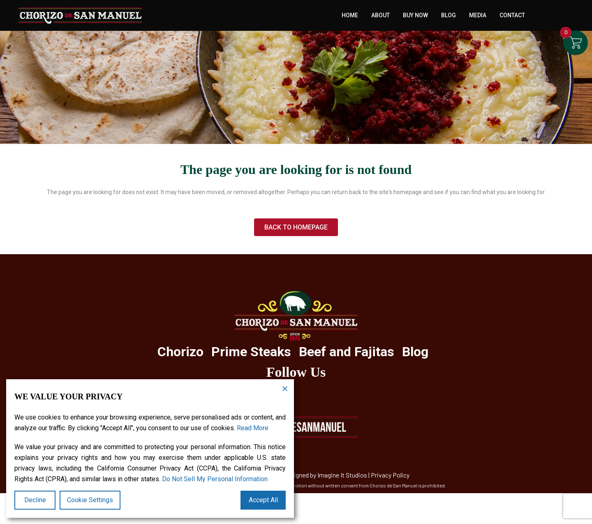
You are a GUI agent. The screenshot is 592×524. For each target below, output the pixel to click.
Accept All (263, 500)
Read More (252, 428)
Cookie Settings (90, 500)
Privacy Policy (390, 475)
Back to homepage (296, 227)
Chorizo (180, 351)
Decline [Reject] (35, 500)
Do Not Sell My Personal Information (215, 479)
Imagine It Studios (342, 475)
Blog (415, 351)
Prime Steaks (251, 351)
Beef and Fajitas (346, 351)
